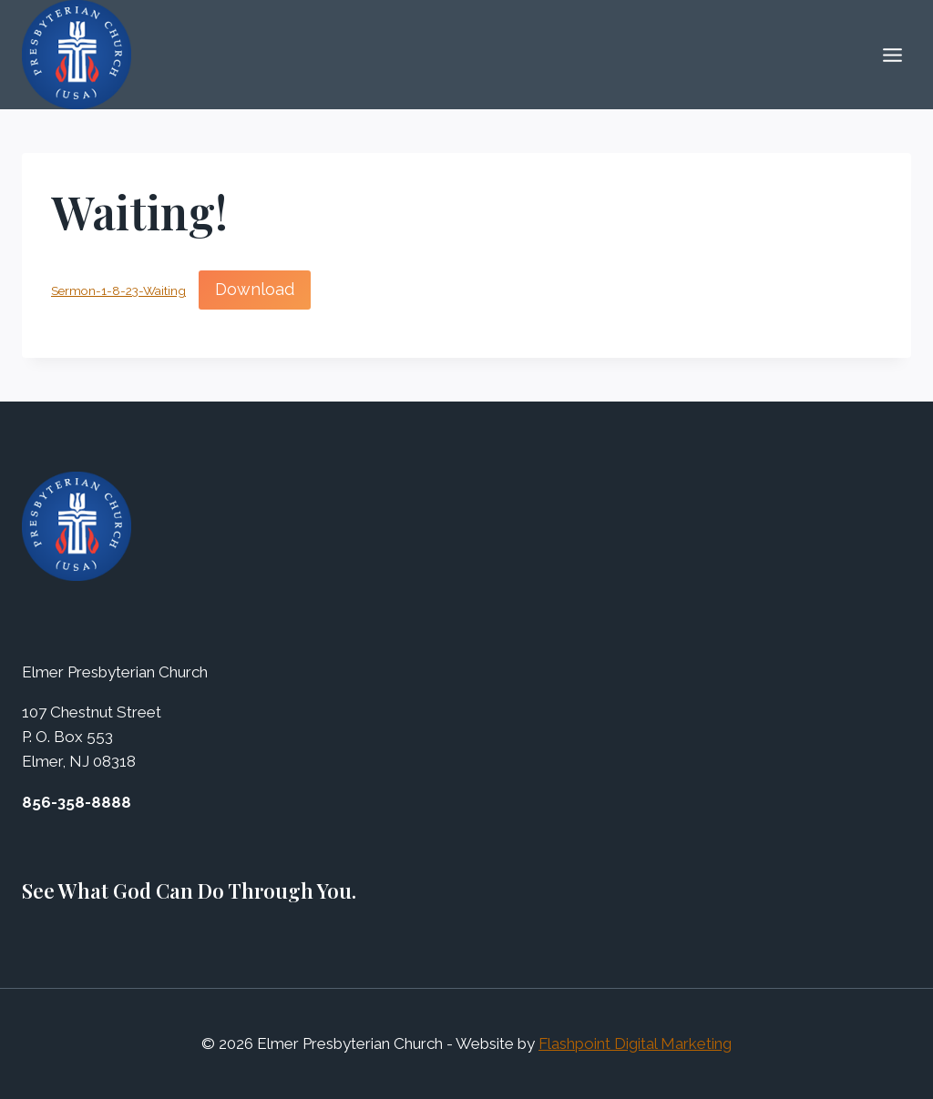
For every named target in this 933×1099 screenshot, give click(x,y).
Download (254, 289)
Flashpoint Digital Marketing (635, 1043)
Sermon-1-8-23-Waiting (118, 290)
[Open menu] (892, 54)
